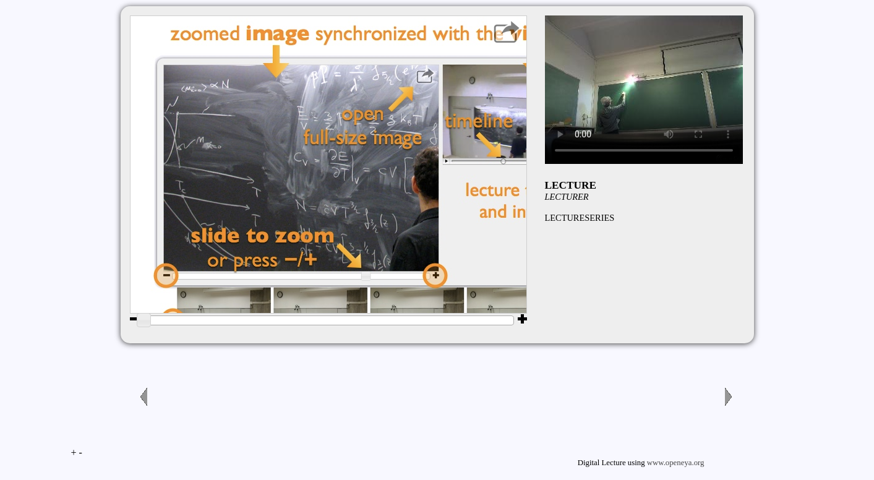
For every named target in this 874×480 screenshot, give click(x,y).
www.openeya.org (676, 462)
